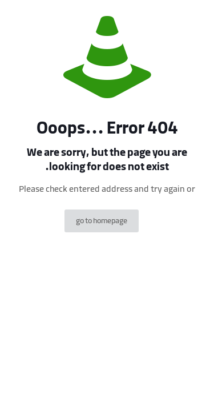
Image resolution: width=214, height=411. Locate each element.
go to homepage (101, 221)
